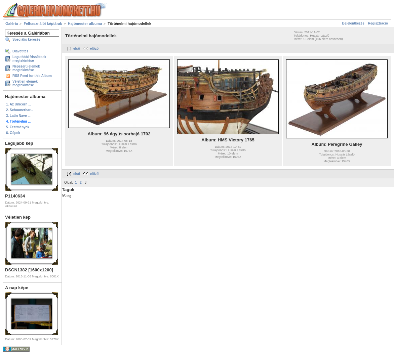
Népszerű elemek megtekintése (26, 68)
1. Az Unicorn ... (18, 104)
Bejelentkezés (353, 23)
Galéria (11, 23)
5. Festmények (17, 127)
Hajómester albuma (85, 23)
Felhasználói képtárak (43, 23)
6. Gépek (13, 133)
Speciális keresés (26, 39)
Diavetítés (20, 51)
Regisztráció (378, 23)
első (76, 48)
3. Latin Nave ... (18, 116)
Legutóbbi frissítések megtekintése (29, 58)
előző (94, 48)
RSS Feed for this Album (32, 76)
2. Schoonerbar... (19, 110)
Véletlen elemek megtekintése (25, 83)
